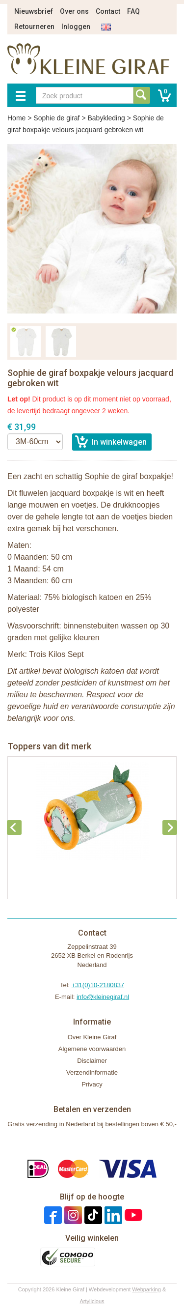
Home (16, 118)
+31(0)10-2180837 (98, 985)
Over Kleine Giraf (92, 1037)
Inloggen (75, 26)
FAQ (133, 11)
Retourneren (34, 26)
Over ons (74, 11)
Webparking (146, 1289)
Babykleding (106, 118)
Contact (108, 11)
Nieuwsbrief (33, 11)
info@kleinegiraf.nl (103, 996)
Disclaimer (92, 1060)
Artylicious (91, 1301)
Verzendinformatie (92, 1072)
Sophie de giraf (56, 118)
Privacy (92, 1084)
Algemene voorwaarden (92, 1049)
